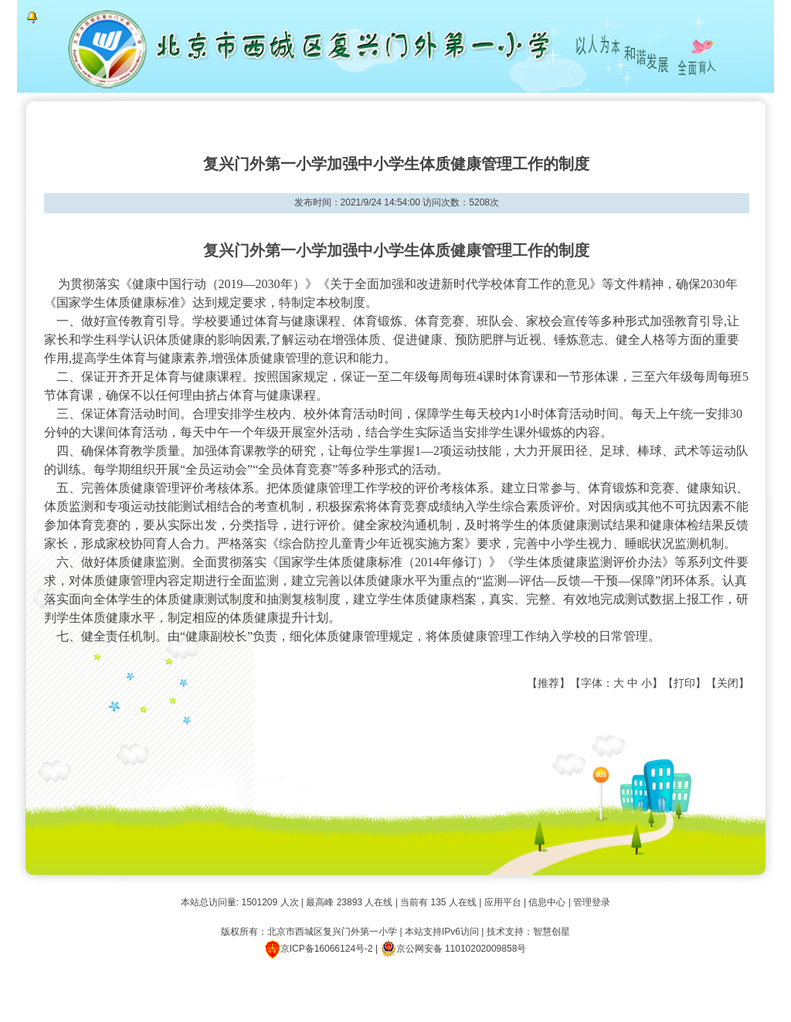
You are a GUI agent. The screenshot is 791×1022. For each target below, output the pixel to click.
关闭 (727, 683)
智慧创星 (551, 931)
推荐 (548, 683)
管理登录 (591, 902)
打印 (684, 683)
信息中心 (546, 902)
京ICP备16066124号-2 (326, 948)
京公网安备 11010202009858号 (454, 948)
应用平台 (502, 902)
